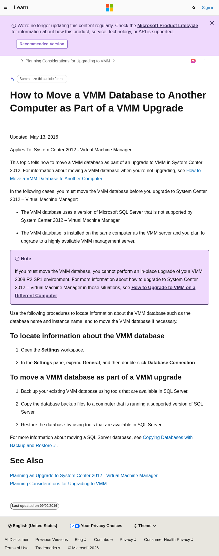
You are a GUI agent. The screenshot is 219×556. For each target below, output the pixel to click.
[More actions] (204, 61)
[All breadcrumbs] (15, 61)
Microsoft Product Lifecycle (167, 25)
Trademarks (46, 548)
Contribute (103, 539)
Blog (79, 539)
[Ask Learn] (193, 61)
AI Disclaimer (16, 539)
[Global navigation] (6, 8)
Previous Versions (51, 539)
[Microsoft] (109, 8)
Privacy (126, 539)
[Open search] (194, 8)
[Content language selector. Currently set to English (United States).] (32, 526)
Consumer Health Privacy (167, 539)
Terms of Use (16, 548)
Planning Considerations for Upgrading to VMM (67, 61)
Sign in (208, 7)
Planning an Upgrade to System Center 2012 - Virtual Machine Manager (84, 475)
